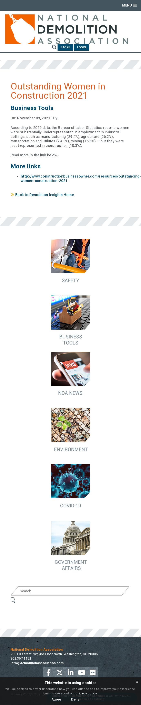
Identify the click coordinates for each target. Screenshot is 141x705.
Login (81, 47)
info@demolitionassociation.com (37, 663)
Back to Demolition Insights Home (42, 195)
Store (65, 47)
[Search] (70, 591)
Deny (75, 699)
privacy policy (86, 693)
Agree (56, 699)
